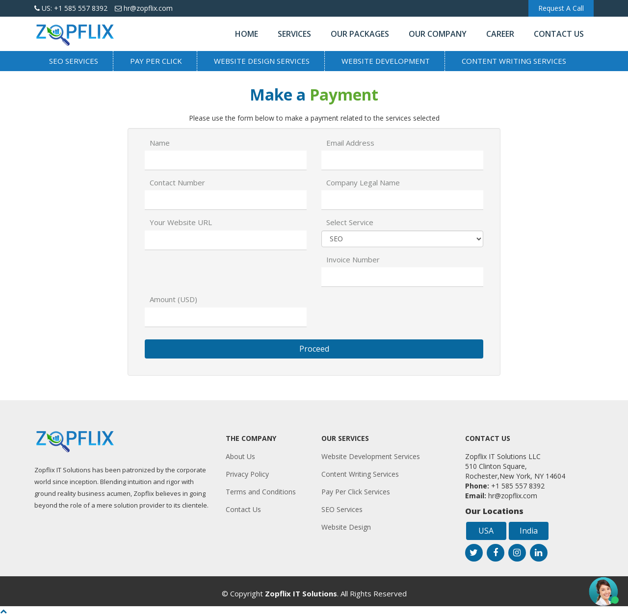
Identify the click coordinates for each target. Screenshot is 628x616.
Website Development (385, 61)
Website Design (346, 527)
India (529, 530)
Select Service (349, 222)
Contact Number (177, 182)
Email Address (350, 143)
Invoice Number (353, 259)
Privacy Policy (247, 474)
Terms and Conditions (261, 491)
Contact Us (559, 33)
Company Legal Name (363, 182)
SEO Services (73, 61)
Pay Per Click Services (355, 491)
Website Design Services (262, 61)
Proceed (314, 348)
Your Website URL (181, 222)
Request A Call (561, 8)
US (70, 8)
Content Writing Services (514, 61)
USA (486, 530)
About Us (240, 456)
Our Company (438, 33)
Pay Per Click (156, 61)
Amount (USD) (173, 299)
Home (246, 33)
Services (294, 33)
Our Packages (360, 33)
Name (160, 143)
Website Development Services (370, 456)
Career (500, 33)
